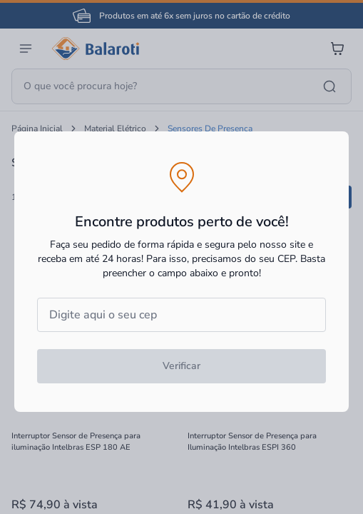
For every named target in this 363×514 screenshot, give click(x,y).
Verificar (181, 366)
